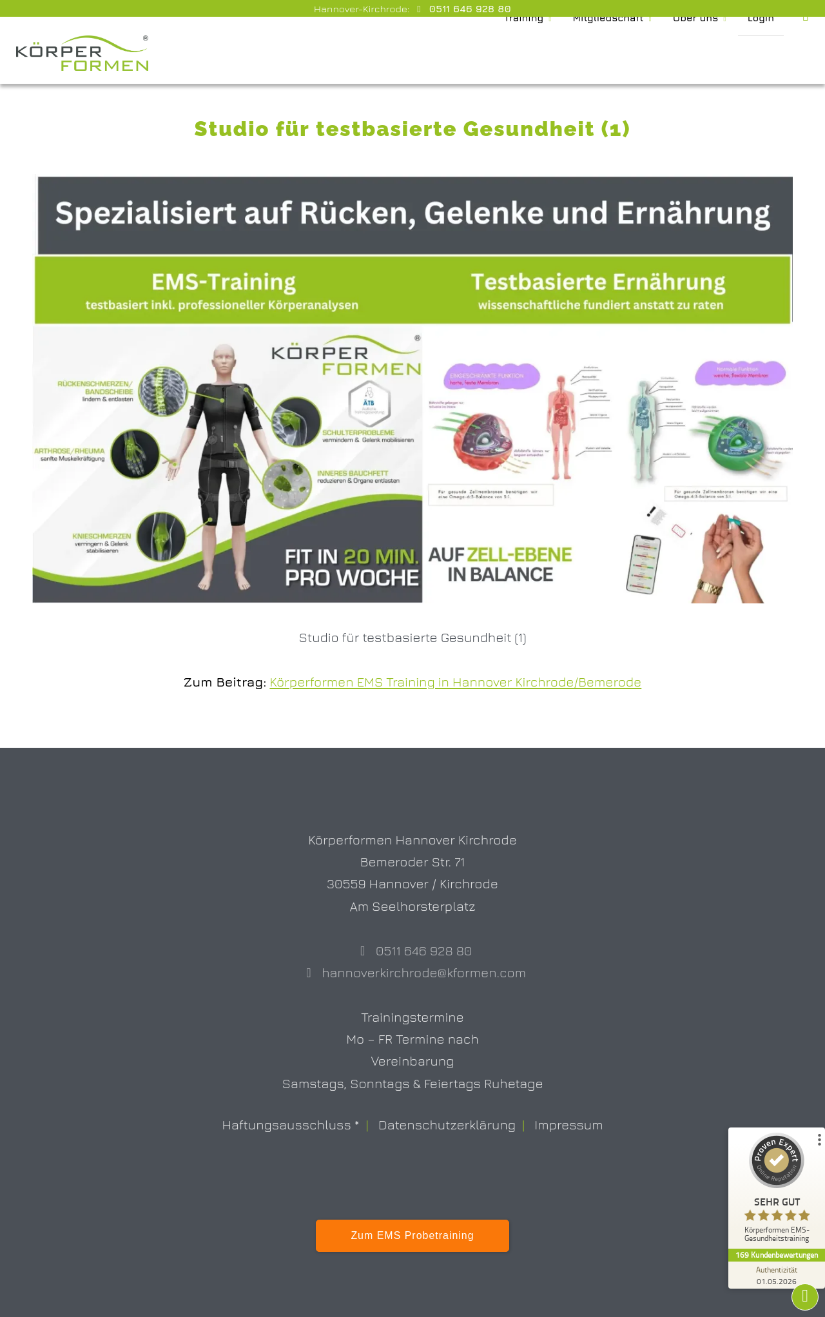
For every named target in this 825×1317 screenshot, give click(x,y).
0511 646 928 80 (468, 8)
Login (760, 53)
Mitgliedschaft (598, 53)
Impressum (568, 1124)
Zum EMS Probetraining (412, 1235)
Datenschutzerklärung (447, 1124)
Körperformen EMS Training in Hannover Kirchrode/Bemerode (455, 681)
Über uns (692, 53)
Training (508, 53)
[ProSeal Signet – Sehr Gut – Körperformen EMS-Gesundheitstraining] (776, 1191)
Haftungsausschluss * (290, 1124)
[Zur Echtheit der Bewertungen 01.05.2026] (776, 1275)
